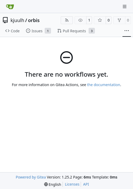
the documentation (103, 84)
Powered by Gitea (31, 177)
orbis (33, 20)
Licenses (72, 184)
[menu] (52, 184)
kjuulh (17, 20)
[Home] (10, 6)
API (86, 184)
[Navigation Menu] (125, 6)
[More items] (126, 31)
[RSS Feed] (67, 20)
